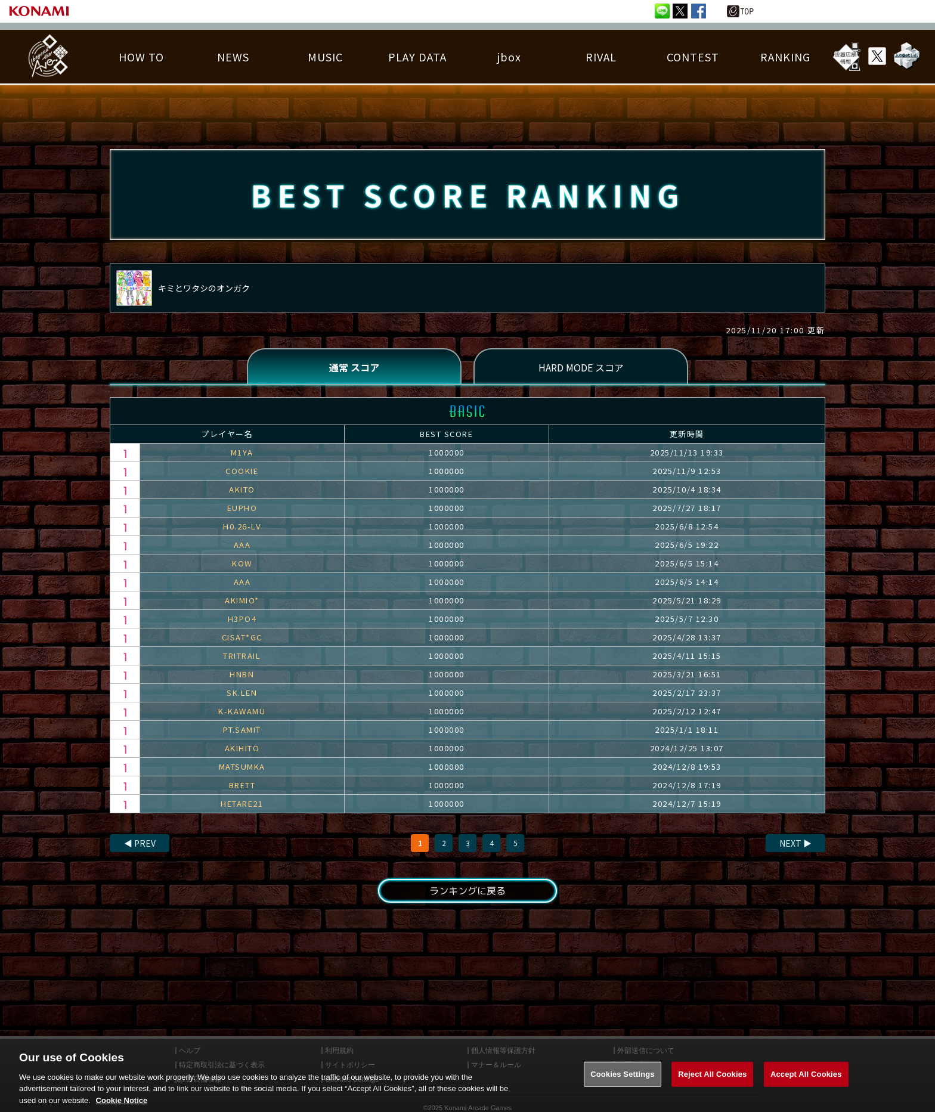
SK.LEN (242, 692)
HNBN (242, 674)
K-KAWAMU (241, 711)
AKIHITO (242, 748)
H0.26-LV (242, 526)
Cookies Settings (622, 1084)
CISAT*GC (242, 637)
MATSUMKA (242, 766)
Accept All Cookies (806, 1084)
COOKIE (241, 470)
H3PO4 (242, 618)
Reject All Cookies (712, 1084)
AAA (242, 544)
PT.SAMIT (242, 729)
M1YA (242, 452)
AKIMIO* (242, 600)
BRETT (242, 785)
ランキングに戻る (467, 890)
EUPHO (242, 507)
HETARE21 (242, 803)
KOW (242, 563)
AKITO (242, 489)
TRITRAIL (242, 655)
